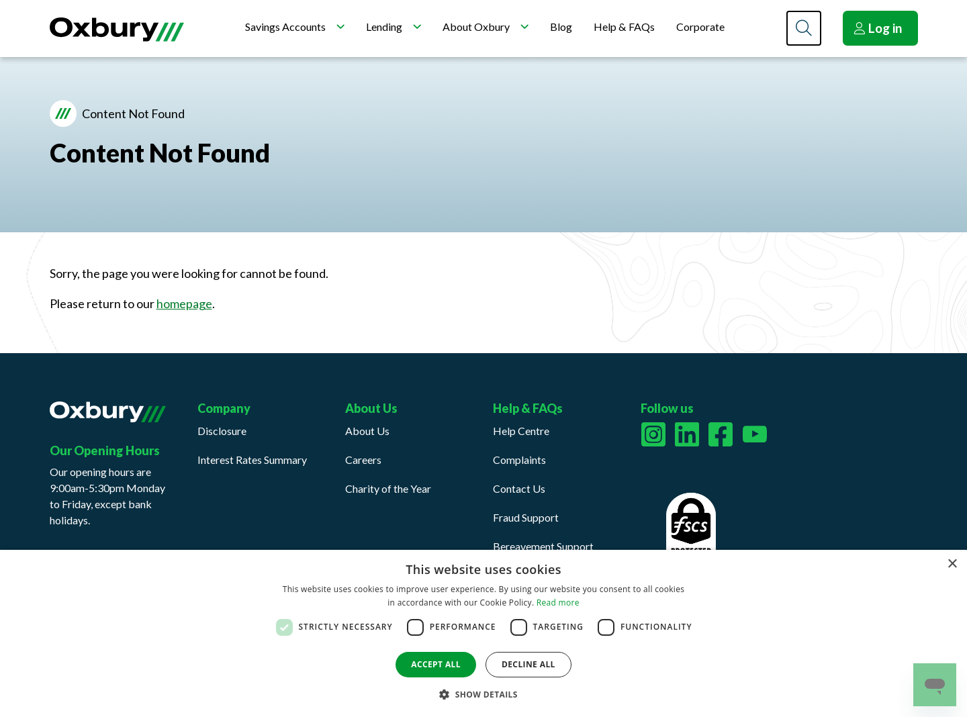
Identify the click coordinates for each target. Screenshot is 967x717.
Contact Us (519, 488)
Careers (363, 459)
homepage (184, 303)
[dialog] (483, 633)
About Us (367, 430)
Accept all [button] (436, 664)
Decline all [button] (528, 664)
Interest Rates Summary (252, 459)
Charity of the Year (388, 488)
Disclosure (221, 430)
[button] (483, 694)
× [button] (952, 564)
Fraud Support (526, 517)
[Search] (803, 28)
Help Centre (521, 430)
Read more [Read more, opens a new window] (558, 602)
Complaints (519, 459)
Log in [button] (878, 28)
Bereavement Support (543, 546)
